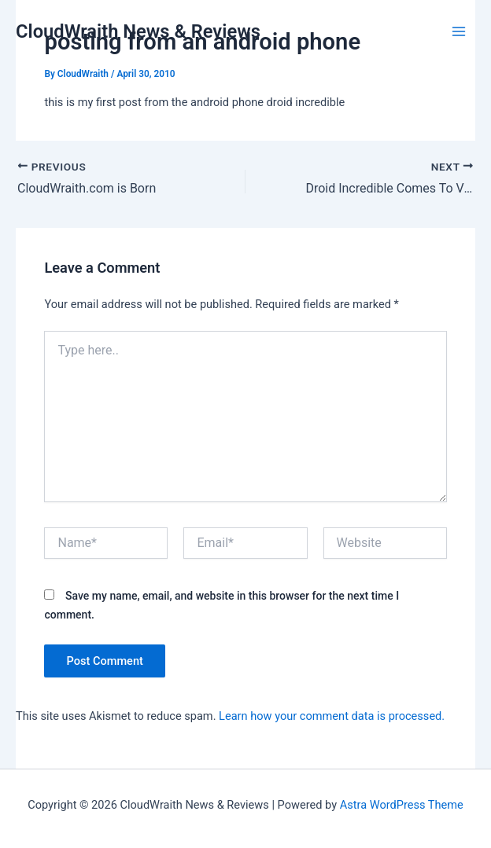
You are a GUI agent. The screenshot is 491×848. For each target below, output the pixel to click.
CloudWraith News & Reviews (138, 31)
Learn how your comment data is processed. (332, 716)
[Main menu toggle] (458, 31)
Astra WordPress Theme (401, 805)
